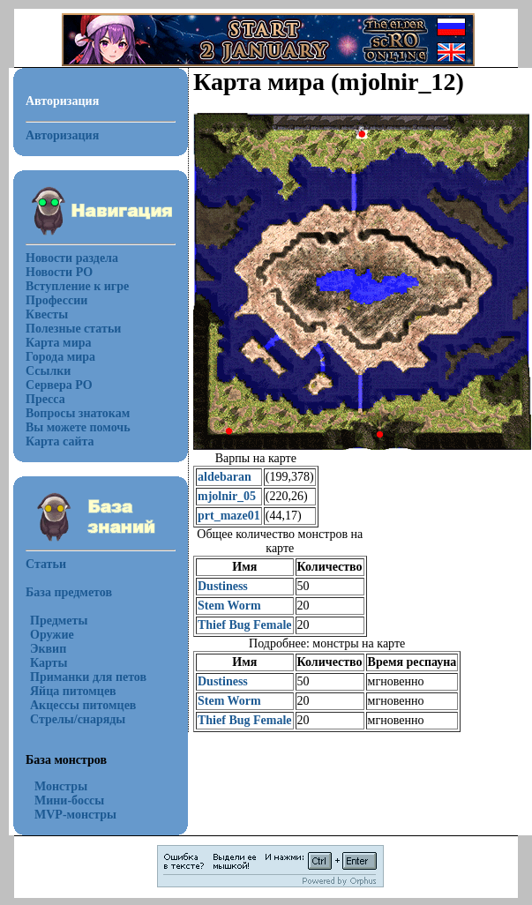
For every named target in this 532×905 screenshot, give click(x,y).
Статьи (46, 564)
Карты (48, 662)
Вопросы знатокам (78, 413)
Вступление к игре (77, 286)
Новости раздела (72, 258)
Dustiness (223, 586)
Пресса (45, 399)
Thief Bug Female (245, 625)
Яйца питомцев (73, 691)
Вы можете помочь (78, 427)
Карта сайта (60, 441)
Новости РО (59, 272)
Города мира (60, 356)
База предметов (69, 592)
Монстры (60, 786)
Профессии (56, 300)
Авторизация (62, 135)
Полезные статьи (73, 328)
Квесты (47, 314)
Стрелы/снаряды (77, 719)
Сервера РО (59, 385)
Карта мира (59, 342)
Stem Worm (229, 605)
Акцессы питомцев (83, 705)
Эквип (48, 648)
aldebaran (224, 476)
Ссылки (48, 371)
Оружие (52, 634)
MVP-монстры (75, 814)
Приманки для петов (88, 677)
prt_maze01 (229, 515)
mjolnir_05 (227, 496)
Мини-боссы (69, 800)
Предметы (58, 620)
